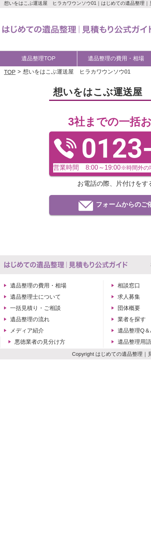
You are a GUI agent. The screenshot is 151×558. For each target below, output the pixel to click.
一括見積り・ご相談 (35, 308)
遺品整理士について (35, 296)
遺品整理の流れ (30, 319)
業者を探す (132, 319)
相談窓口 (129, 285)
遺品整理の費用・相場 (38, 285)
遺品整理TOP (38, 58)
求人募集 (129, 296)
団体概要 (129, 308)
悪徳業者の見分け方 (39, 341)
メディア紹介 (27, 330)
